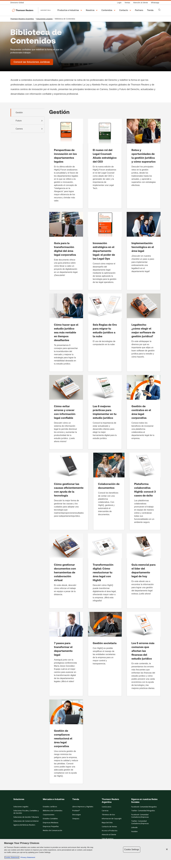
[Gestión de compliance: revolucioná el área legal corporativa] (66, 741)
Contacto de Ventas (109, 826)
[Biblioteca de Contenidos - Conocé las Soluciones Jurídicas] (31, 62)
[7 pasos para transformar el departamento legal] (66, 654)
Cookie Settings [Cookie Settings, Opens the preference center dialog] (131, 849)
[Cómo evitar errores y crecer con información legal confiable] (66, 412)
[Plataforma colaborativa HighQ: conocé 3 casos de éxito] (145, 491)
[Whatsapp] (155, 3)
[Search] (159, 10)
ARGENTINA (46, 10)
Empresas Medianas (50, 822)
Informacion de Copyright (111, 818)
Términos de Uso (108, 814)
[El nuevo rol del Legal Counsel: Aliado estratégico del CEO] (105, 164)
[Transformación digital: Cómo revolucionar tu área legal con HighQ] (105, 571)
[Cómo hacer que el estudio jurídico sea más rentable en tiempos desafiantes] (66, 332)
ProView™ (76, 811)
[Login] (119, 3)
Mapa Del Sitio (107, 822)
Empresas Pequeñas (51, 826)
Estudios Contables (50, 818)
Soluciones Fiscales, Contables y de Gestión (26, 812)
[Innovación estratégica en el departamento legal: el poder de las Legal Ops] (105, 251)
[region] (85, 849)
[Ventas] (127, 3)
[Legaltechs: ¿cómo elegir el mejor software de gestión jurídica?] (144, 332)
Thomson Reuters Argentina (22, 19)
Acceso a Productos (109, 830)
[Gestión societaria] (105, 654)
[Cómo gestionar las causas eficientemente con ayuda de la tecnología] (68, 491)
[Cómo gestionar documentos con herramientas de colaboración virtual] (66, 571)
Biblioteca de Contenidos (52, 811)
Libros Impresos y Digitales (82, 807)
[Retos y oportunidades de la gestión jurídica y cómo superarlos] (144, 164)
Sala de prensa (107, 838)
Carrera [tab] (30, 128)
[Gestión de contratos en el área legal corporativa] (144, 412)
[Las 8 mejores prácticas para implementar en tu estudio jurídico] (105, 412)
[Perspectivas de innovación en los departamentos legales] (66, 164)
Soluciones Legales (44, 19)
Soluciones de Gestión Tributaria (26, 817)
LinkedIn (134, 827)
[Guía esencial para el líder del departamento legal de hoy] (144, 571)
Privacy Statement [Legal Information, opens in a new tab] (27, 857)
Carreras (105, 811)
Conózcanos (106, 807)
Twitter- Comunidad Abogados (143, 811)
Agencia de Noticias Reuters (24, 825)
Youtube (134, 831)
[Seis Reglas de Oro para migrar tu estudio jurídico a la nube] (105, 332)
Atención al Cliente (109, 834)
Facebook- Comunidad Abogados (144, 807)
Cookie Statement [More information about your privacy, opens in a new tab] (12, 857)
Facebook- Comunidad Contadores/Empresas (140, 815)
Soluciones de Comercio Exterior (26, 821)
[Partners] (139, 10)
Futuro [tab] (30, 120)
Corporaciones (48, 814)
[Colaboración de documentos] (108, 491)
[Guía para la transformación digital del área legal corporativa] (66, 251)
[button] (70, 10)
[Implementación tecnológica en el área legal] (144, 251)
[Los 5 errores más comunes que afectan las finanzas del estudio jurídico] (144, 654)
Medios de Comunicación (52, 830)
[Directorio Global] (17, 3)
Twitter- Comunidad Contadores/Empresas (140, 822)
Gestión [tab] (19, 112)
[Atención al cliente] (140, 3)
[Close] (167, 849)
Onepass (75, 818)
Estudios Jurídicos (50, 807)
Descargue (76, 814)
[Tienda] (150, 10)
